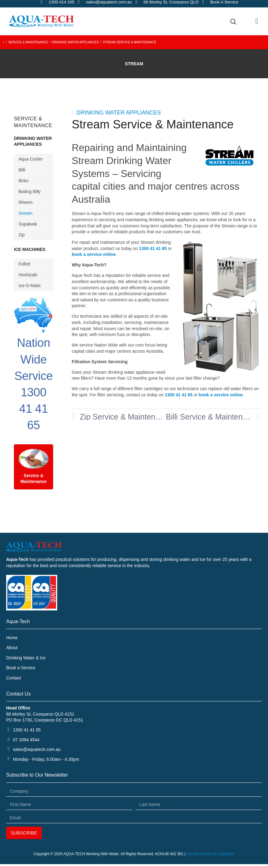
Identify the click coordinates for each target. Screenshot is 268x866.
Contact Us (18, 695)
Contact (13, 679)
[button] (256, 21)
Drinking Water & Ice (26, 658)
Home (12, 637)
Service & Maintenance (28, 42)
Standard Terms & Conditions (210, 856)
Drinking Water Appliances (75, 42)
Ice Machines (29, 249)
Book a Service (20, 668)
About (12, 648)
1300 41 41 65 (153, 248)
